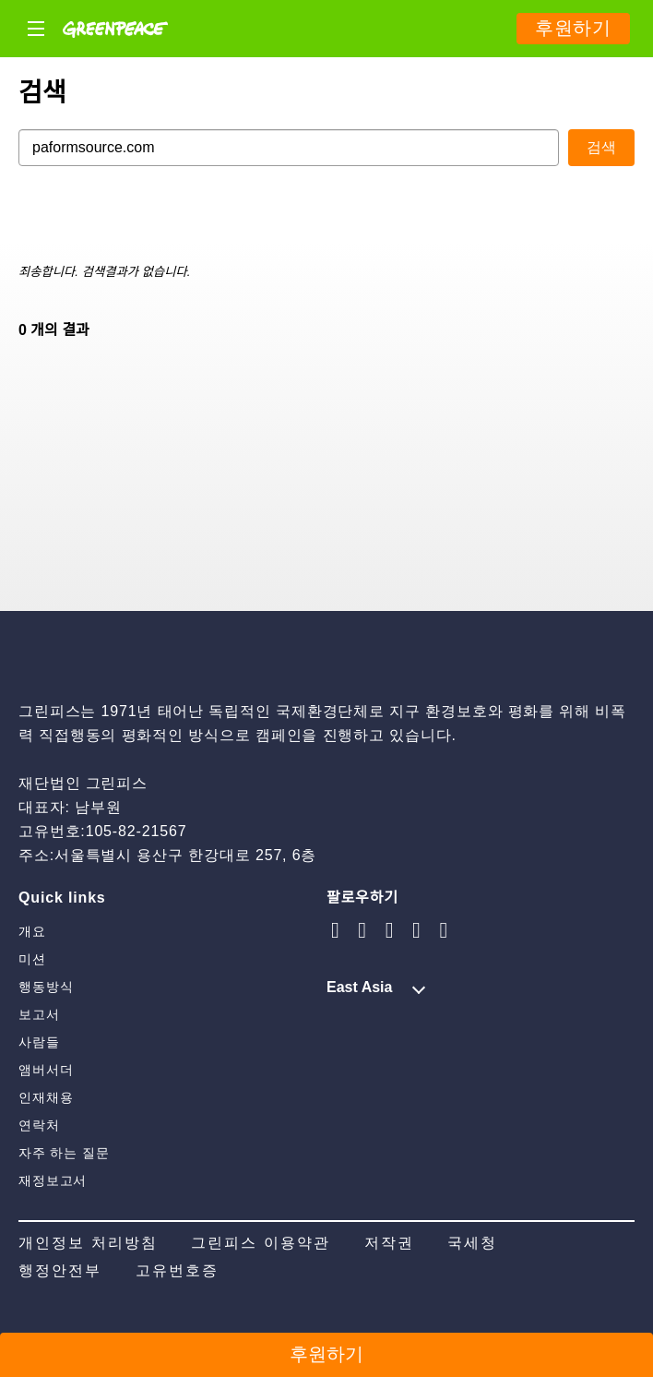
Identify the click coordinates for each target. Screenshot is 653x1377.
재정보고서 (52, 1180)
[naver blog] (390, 930)
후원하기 (573, 28)
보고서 (39, 1014)
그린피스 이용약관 (260, 1243)
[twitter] (417, 930)
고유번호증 (177, 1270)
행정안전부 (59, 1270)
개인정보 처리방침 (88, 1243)
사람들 (39, 1042)
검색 (601, 147)
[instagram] (335, 930)
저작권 (389, 1243)
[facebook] (443, 930)
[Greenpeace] (115, 51)
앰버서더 (45, 1069)
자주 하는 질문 (64, 1152)
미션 (32, 959)
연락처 (39, 1125)
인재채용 (45, 1097)
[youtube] (362, 930)
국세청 (472, 1243)
